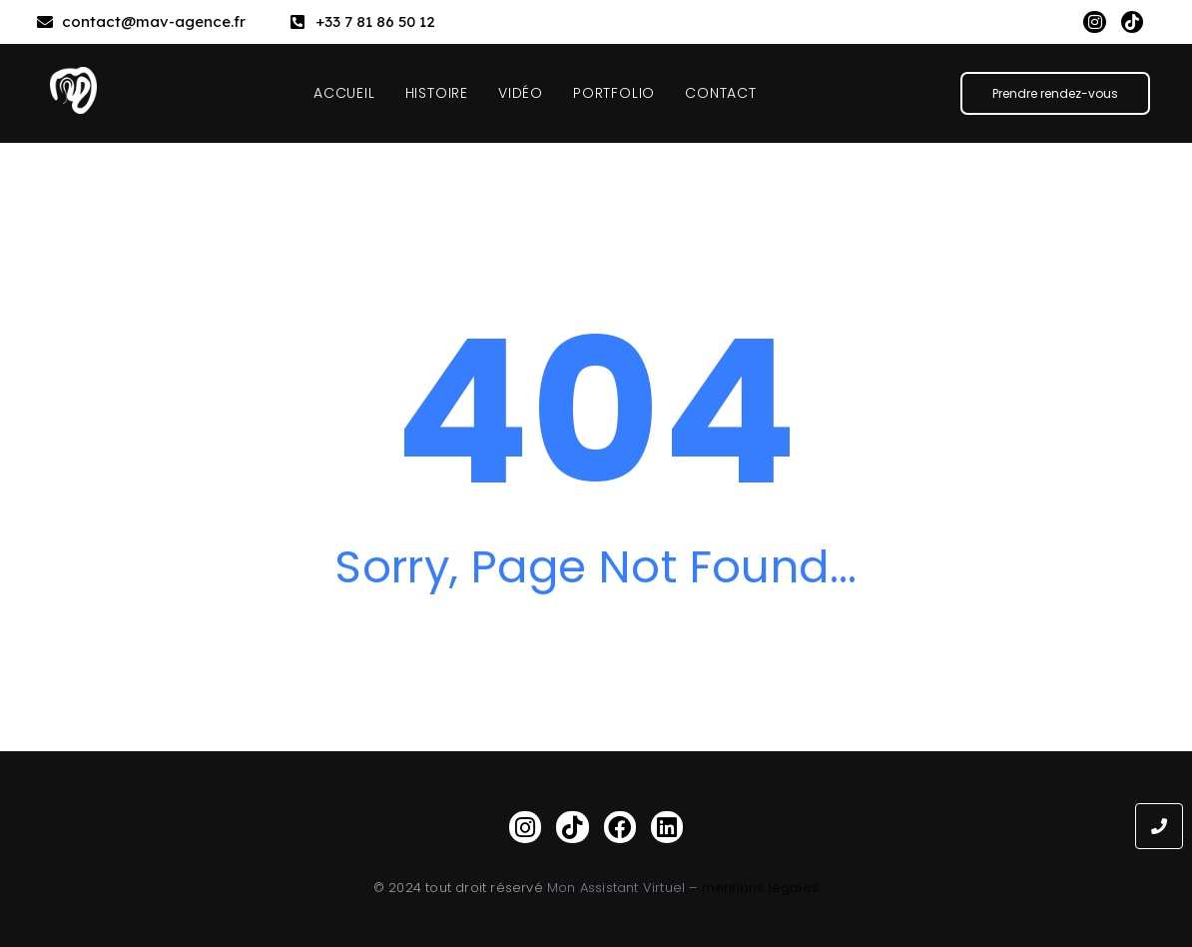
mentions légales (760, 887)
